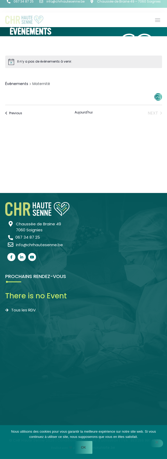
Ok (83, 447)
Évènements (16, 83)
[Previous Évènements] (13, 113)
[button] (157, 19)
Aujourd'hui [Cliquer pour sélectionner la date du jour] (84, 112)
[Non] (156, 443)
